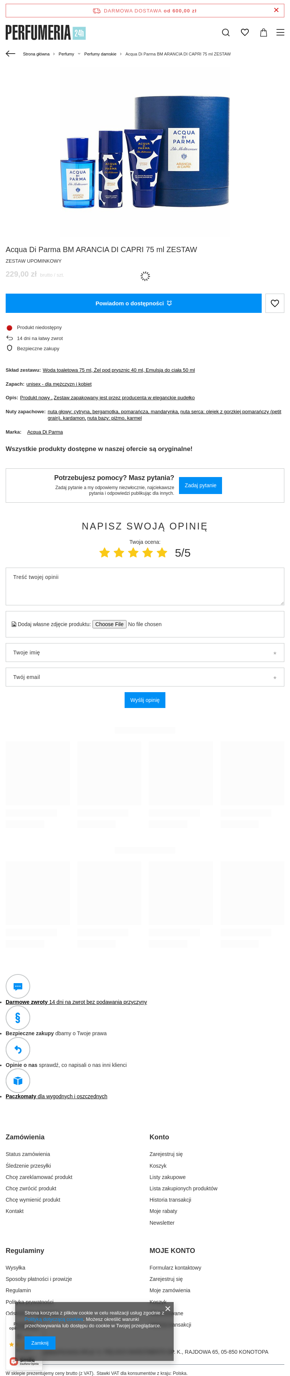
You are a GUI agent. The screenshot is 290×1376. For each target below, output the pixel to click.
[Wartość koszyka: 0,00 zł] (263, 32)
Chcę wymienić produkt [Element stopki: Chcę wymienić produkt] (33, 1200)
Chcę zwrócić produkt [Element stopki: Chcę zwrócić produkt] (31, 1188)
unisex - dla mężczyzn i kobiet (59, 384)
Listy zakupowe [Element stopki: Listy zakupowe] (168, 1177)
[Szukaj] (225, 32)
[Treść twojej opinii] (145, 586)
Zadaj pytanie (200, 485)
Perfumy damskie (100, 54)
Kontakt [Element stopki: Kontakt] (14, 1211)
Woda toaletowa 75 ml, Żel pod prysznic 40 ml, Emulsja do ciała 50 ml (119, 370)
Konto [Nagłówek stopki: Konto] (159, 1137)
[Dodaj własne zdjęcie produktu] (143, 624)
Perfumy (66, 54)
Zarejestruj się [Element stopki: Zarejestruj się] (166, 1154)
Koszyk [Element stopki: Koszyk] (158, 1166)
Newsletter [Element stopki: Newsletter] (162, 1223)
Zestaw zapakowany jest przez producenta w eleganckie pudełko (124, 397)
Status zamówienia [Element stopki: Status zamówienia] (28, 1154)
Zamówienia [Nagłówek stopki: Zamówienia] (25, 1137)
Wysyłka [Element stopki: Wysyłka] (15, 1268)
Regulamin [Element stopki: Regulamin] (18, 1290)
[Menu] (281, 32)
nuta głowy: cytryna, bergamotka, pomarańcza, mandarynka (113, 411)
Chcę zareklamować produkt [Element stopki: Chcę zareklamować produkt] (39, 1177)
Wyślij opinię (145, 700)
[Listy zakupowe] (244, 32)
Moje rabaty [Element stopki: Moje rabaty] (163, 1211)
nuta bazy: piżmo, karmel (114, 418)
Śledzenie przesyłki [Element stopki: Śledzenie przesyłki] (28, 1166)
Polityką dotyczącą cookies (54, 1319)
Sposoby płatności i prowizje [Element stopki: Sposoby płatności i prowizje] (39, 1279)
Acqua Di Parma (45, 432)
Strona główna (36, 54)
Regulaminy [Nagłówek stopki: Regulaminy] (25, 1250)
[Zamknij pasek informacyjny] (276, 10)
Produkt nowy (35, 397)
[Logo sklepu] (46, 32)
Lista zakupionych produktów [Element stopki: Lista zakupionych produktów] (184, 1188)
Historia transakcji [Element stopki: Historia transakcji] (170, 1200)
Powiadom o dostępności (134, 303)
